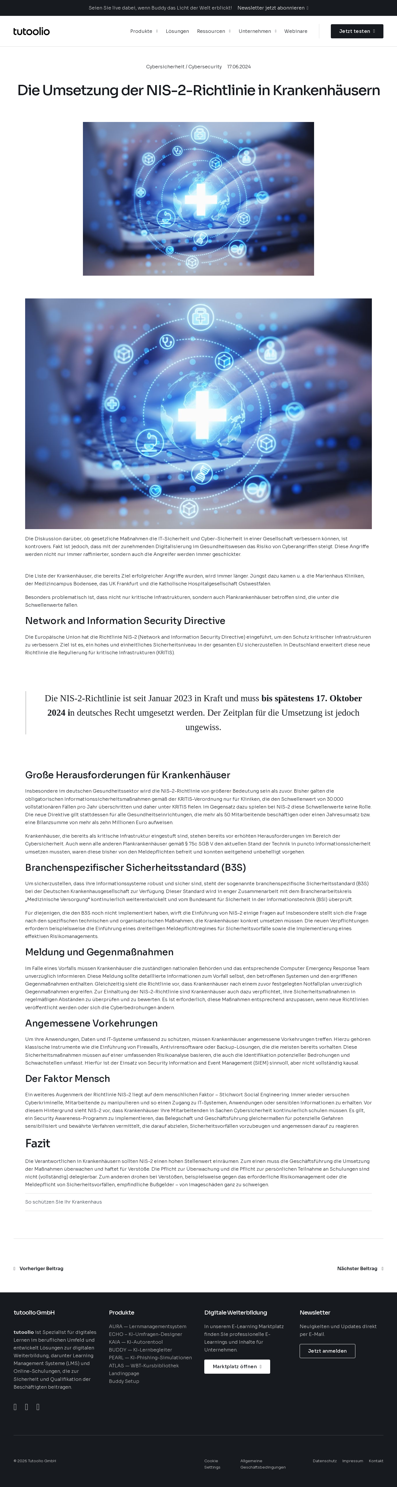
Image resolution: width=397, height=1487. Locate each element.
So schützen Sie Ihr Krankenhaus (63, 1202)
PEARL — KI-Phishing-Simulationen (150, 1358)
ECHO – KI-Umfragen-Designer (145, 1334)
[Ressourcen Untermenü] (230, 31)
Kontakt (376, 1461)
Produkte (141, 31)
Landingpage (124, 1374)
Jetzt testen (357, 31)
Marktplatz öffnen (237, 1367)
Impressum (352, 1461)
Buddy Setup (124, 1381)
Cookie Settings (212, 1464)
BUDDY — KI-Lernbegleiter (140, 1350)
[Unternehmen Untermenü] (276, 31)
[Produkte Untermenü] (157, 31)
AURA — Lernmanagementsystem (147, 1327)
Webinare (295, 31)
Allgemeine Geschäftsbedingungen (263, 1464)
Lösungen (177, 31)
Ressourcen (211, 31)
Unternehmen (255, 31)
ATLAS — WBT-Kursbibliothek (144, 1366)
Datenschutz (325, 1461)
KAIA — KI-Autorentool (136, 1342)
